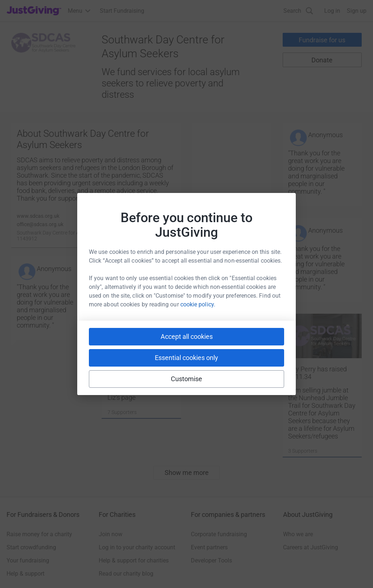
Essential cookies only (186, 357)
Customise (187, 379)
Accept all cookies (187, 336)
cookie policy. (197, 304)
